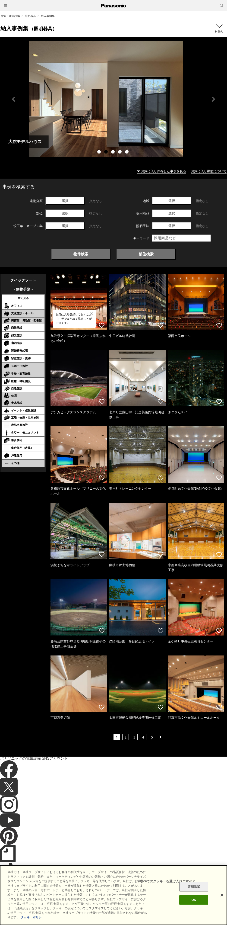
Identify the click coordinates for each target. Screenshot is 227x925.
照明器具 (30, 16)
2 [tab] (106, 152)
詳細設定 (194, 886)
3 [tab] (113, 152)
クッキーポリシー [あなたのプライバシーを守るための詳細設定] (33, 917)
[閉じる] (222, 895)
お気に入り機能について (209, 171)
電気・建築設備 (10, 16)
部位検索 (146, 254)
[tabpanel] (113, 99)
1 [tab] (99, 152)
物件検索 (80, 254)
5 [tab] (127, 152)
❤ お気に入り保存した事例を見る (161, 171)
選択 (65, 201)
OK (194, 900)
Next (213, 99)
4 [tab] (120, 152)
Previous (13, 99)
